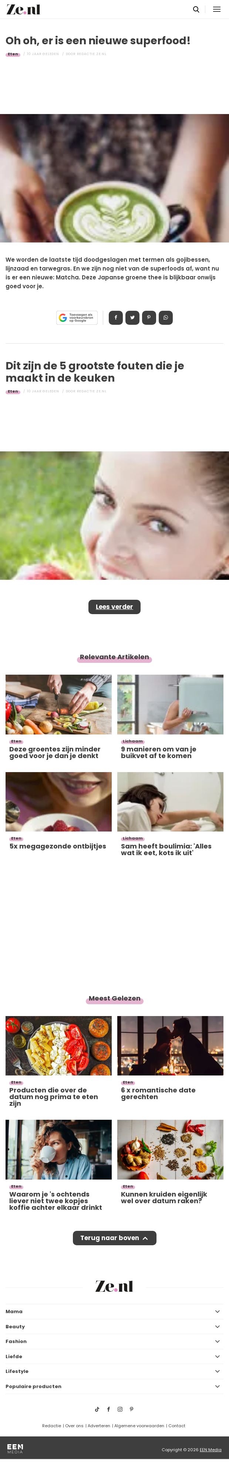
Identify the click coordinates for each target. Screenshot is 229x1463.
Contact (176, 1426)
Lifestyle (17, 1371)
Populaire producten (33, 1386)
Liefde (14, 1356)
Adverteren (99, 1426)
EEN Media (211, 1450)
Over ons (74, 1426)
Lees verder (114, 606)
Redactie (51, 1426)
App (166, 318)
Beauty (15, 1326)
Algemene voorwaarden (139, 1426)
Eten (13, 54)
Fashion (16, 1341)
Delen (116, 318)
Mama (14, 1311)
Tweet (132, 318)
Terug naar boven (109, 1237)
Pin (149, 318)
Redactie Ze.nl (92, 54)
